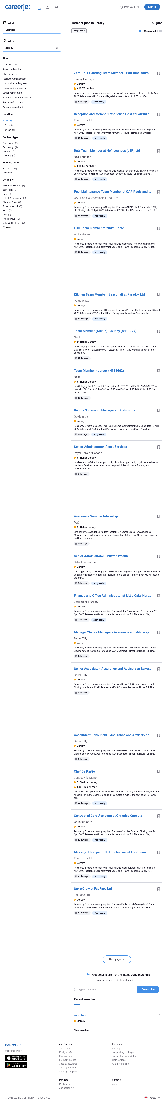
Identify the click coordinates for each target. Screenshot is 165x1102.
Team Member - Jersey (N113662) (99, 370)
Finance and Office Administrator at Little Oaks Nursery (114, 595)
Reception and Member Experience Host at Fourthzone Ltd (114, 114)
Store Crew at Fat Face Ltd (93, 889)
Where (9, 41)
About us (116, 1084)
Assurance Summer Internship (96, 516)
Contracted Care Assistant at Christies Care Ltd (108, 816)
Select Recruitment (86, 562)
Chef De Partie (84, 771)
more (7, 227)
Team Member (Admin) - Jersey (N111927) (105, 331)
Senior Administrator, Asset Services (100, 447)
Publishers (64, 1084)
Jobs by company (68, 1071)
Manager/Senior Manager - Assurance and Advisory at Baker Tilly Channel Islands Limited (114, 632)
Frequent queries (67, 1060)
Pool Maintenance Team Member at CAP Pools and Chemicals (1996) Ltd (114, 192)
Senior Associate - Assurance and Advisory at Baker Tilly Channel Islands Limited (114, 669)
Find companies (67, 1056)
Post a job (117, 1048)
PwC (77, 522)
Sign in (152, 6)
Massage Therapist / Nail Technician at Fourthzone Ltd (113, 852)
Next (77, 337)
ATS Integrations (120, 1063)
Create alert (148, 989)
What (8, 23)
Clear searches (81, 1030)
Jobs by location (67, 1067)
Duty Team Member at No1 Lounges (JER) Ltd (107, 151)
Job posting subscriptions (125, 1056)
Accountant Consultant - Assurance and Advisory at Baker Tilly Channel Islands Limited (114, 735)
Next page (117, 959)
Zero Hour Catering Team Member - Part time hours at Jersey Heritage (114, 73)
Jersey (8, 120)
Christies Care (83, 822)
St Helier (9, 125)
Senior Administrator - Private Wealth (101, 556)
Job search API (66, 1088)
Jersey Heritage (84, 79)
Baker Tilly (80, 638)
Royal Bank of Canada (88, 453)
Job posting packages (123, 1052)
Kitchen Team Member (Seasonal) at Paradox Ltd (109, 294)
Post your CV (129, 7)
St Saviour (10, 130)
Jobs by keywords (68, 1063)
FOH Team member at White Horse (99, 228)
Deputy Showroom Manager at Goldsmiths (104, 410)
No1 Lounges (82, 156)
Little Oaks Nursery (86, 601)
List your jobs (119, 1060)
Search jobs (65, 1048)
